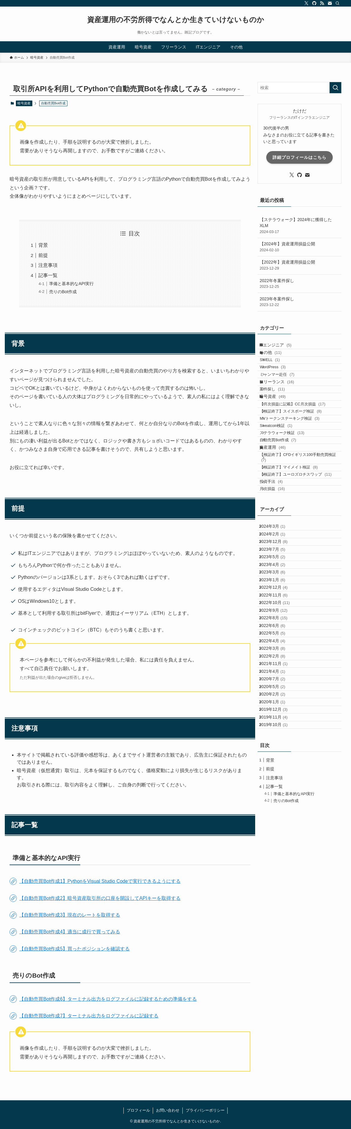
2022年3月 (277, 821)
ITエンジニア (281, 347)
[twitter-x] (306, 3)
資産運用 (278, 512)
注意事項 (48, 265)
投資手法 (278, 569)
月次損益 (279, 581)
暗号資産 (24, 103)
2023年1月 (277, 709)
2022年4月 (277, 809)
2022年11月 (278, 734)
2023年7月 (277, 660)
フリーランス (282, 406)
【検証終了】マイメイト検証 (296, 541)
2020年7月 (277, 871)
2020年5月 (277, 884)
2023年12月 (278, 647)
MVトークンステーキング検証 (297, 465)
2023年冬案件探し (299, 302)
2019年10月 (278, 946)
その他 (276, 359)
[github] (314, 3)
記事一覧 (48, 275)
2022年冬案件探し (299, 284)
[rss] (322, 3)
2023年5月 (277, 672)
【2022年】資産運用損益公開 (299, 265)
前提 (43, 255)
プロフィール (138, 1110)
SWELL (277, 371)
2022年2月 (277, 834)
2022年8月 (278, 772)
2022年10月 (279, 747)
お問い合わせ (167, 1110)
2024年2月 (277, 635)
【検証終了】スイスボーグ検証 (298, 454)
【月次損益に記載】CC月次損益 (300, 442)
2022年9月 (278, 759)
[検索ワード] (299, 87)
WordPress (280, 383)
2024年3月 (277, 622)
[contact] (330, 3)
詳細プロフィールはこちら (299, 157)
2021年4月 (277, 859)
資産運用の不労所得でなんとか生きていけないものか (175, 19)
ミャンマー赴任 (284, 394)
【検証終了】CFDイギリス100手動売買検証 (301, 527)
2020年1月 (277, 909)
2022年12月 (278, 722)
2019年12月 (278, 921)
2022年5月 (277, 797)
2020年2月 (277, 896)
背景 (43, 245)
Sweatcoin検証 (283, 477)
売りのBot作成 (63, 291)
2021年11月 (278, 847)
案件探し (279, 418)
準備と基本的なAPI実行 (71, 283)
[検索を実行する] (335, 87)
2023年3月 (277, 697)
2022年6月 (277, 784)
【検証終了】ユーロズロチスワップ (298, 555)
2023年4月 (277, 685)
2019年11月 (278, 934)
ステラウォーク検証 (289, 488)
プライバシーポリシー (205, 1110)
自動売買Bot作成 (285, 500)
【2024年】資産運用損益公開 (299, 247)
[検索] (337, 3)
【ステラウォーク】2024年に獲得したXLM (299, 226)
